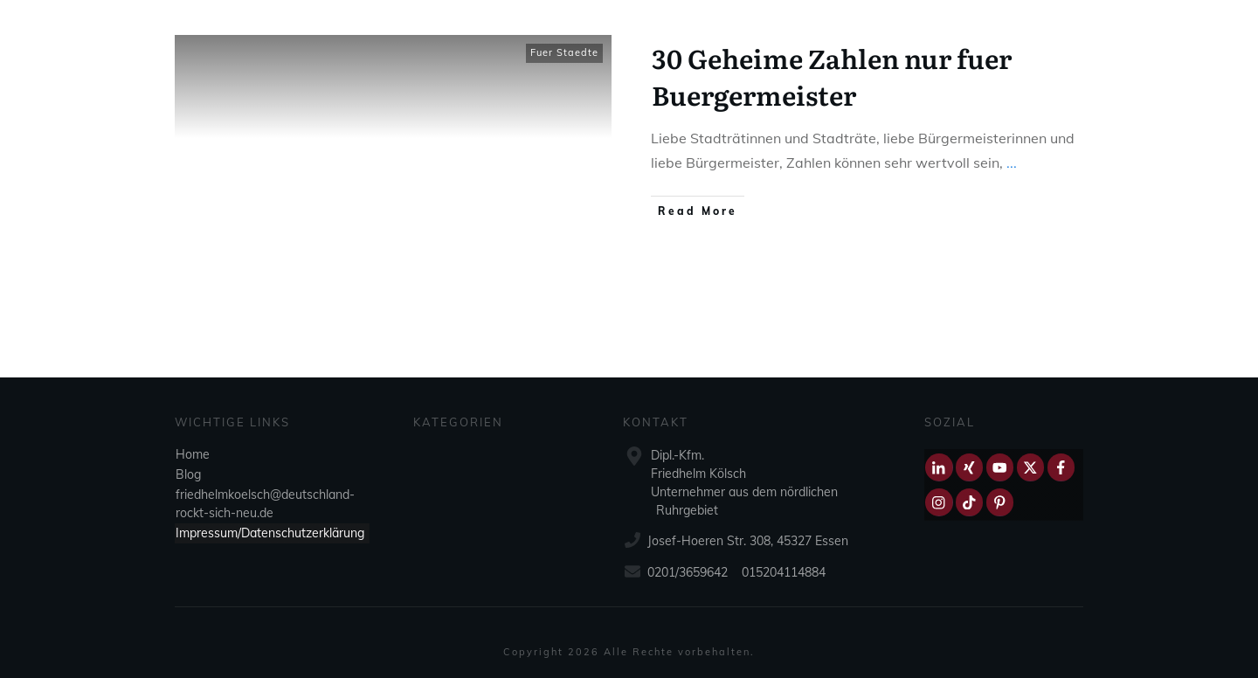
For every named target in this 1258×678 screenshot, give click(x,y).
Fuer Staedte (564, 52)
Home (193, 454)
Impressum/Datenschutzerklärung (270, 533)
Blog (188, 474)
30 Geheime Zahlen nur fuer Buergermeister (832, 76)
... (1011, 162)
